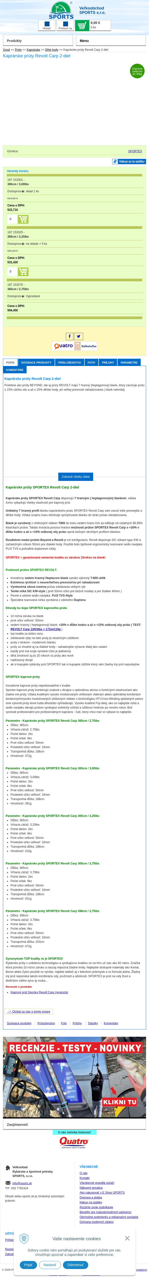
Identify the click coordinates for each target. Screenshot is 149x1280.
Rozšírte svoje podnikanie (96, 1207)
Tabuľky (93, 1023)
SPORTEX (135, 151)
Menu (84, 41)
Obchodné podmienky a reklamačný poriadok (109, 1217)
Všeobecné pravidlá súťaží (97, 1183)
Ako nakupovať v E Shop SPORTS (102, 1192)
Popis (10, 362)
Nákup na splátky (91, 1202)
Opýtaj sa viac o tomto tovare (28, 1011)
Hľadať (47, 25)
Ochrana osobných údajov (97, 1222)
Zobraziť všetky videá (76, 476)
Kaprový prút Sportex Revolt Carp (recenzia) (39, 992)
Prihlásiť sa (65, 25)
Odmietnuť (76, 1265)
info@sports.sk (22, 1183)
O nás (84, 1173)
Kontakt (85, 1178)
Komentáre (14, 369)
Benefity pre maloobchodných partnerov (105, 1212)
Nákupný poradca (91, 1187)
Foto (91, 362)
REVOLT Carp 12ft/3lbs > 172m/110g (35, 629)
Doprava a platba (91, 1197)
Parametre (129, 362)
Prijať (28, 1265)
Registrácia (12, 1249)
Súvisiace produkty (36, 362)
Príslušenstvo (69, 362)
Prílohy (108, 362)
